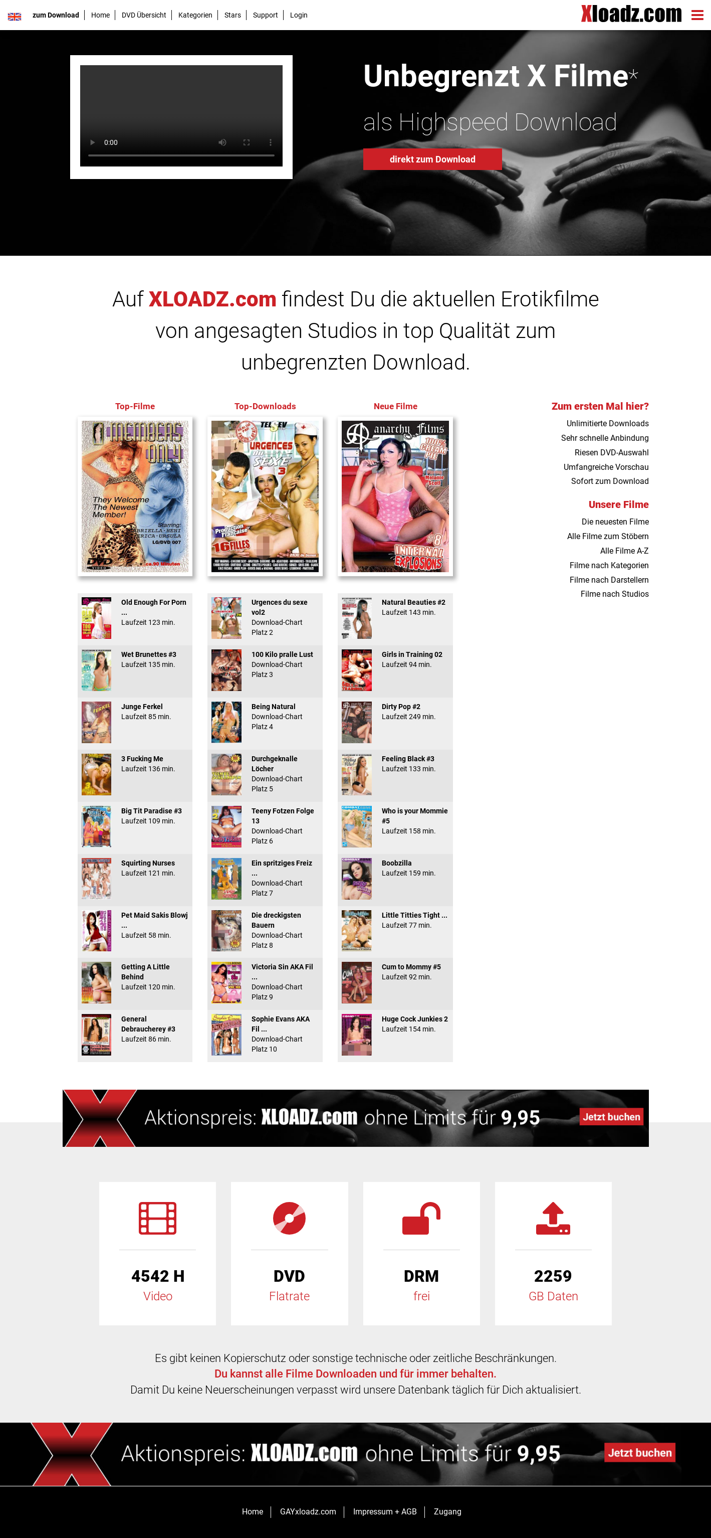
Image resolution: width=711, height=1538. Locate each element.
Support (265, 15)
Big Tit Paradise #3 (135, 816)
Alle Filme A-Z (624, 551)
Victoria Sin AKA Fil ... (265, 982)
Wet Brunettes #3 (135, 659)
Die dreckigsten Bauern (265, 930)
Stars (232, 15)
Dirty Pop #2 (395, 712)
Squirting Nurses (135, 868)
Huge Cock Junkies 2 (395, 1024)
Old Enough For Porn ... (135, 612)
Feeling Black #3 (395, 764)
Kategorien (195, 15)
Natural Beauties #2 (395, 607)
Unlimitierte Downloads (608, 423)
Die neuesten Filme (615, 522)
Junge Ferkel (135, 712)
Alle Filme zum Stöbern (608, 536)
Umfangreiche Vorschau (606, 467)
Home (100, 15)
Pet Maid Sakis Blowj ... (135, 925)
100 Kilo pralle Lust (265, 664)
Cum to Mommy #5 (395, 972)
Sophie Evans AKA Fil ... (265, 1034)
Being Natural (265, 717)
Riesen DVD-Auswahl (612, 452)
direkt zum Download (433, 159)
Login (299, 15)
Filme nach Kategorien (609, 565)
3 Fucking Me (135, 764)
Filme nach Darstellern (609, 580)
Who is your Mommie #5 (395, 821)
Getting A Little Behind (135, 977)
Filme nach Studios (615, 594)
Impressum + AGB (385, 1511)
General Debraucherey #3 (135, 1029)
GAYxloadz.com (308, 1511)
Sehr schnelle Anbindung (605, 438)
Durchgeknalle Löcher (265, 774)
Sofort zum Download (610, 481)
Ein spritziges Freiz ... (265, 878)
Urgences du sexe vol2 (265, 617)
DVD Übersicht (144, 15)
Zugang (447, 1511)
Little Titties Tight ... (395, 920)
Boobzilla (395, 868)
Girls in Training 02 (395, 659)
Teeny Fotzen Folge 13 (265, 826)
